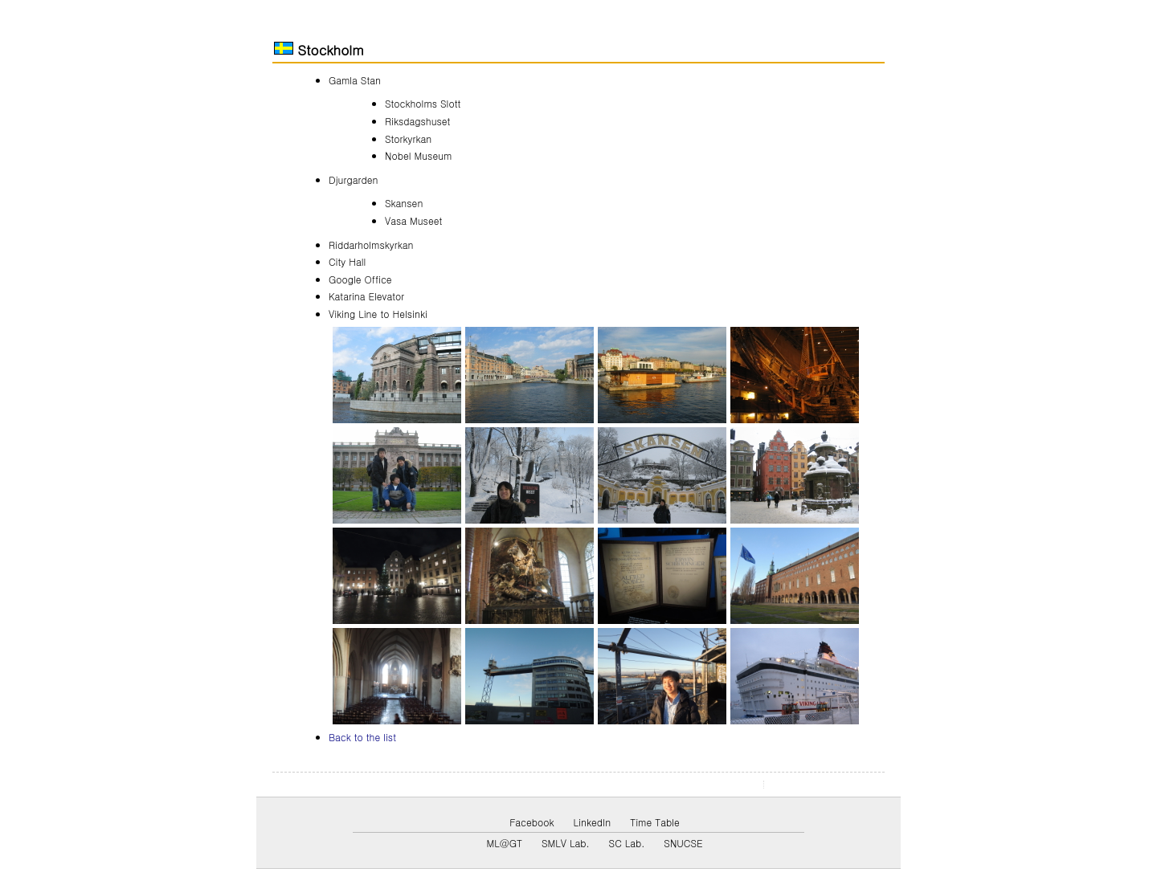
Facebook (531, 822)
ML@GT (503, 843)
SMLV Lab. (566, 843)
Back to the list (362, 737)
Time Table (655, 822)
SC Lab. (627, 843)
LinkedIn (592, 822)
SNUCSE (683, 843)
